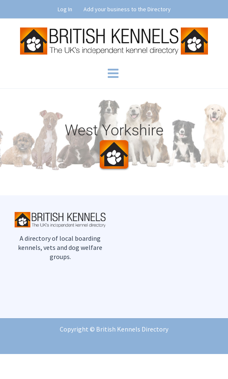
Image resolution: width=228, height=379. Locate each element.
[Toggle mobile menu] (114, 73)
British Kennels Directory (132, 329)
